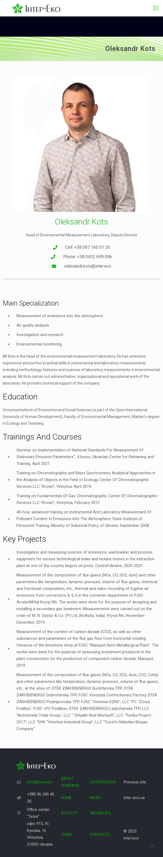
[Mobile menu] (155, 8)
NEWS (95, 798)
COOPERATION (103, 782)
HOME (66, 798)
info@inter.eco (40, 782)
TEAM (66, 834)
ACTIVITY (69, 813)
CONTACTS (100, 834)
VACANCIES (100, 813)
